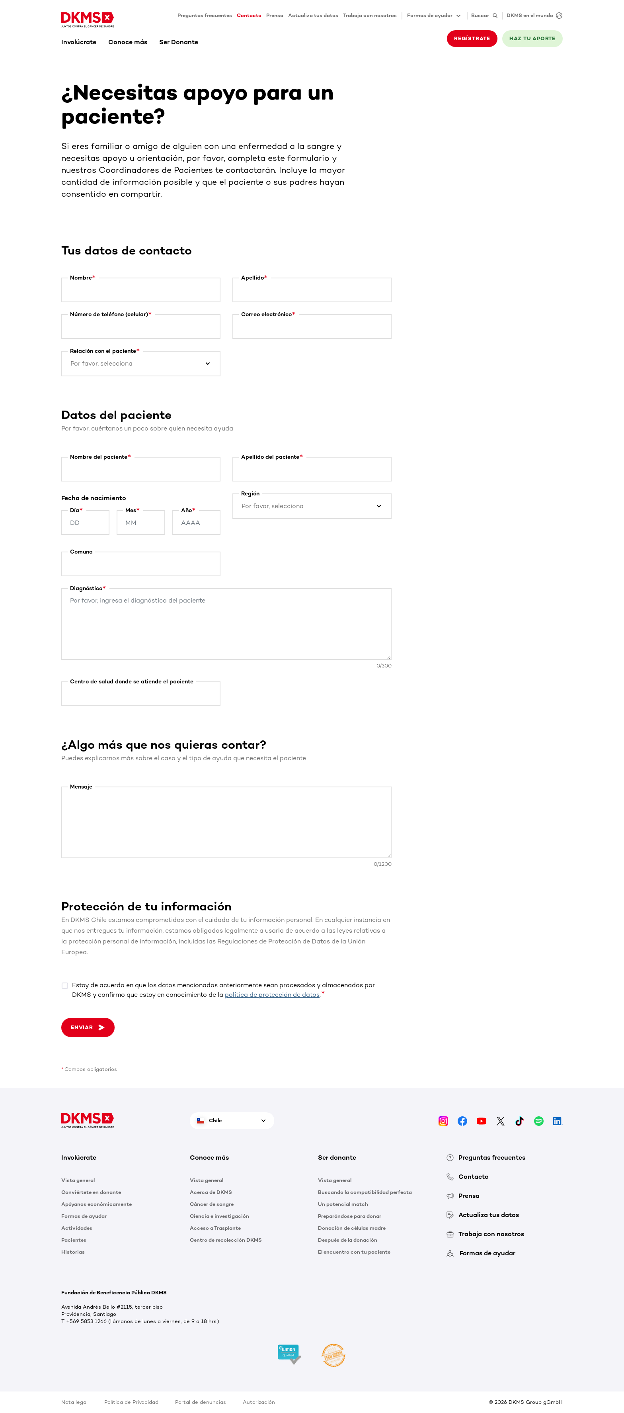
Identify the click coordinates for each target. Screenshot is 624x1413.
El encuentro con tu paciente (354, 1252)
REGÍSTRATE (472, 38)
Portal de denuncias (200, 1402)
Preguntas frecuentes (204, 15)
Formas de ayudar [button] (434, 16)
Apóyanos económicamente (96, 1204)
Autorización (259, 1402)
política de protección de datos (272, 994)
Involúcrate (78, 42)
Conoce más (127, 42)
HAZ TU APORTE (532, 38)
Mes (130, 510)
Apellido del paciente (270, 457)
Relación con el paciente (103, 351)
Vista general (78, 1180)
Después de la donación (347, 1240)
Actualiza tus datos (313, 15)
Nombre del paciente (98, 457)
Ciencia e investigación (219, 1216)
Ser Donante (178, 42)
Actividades (76, 1228)
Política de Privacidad (131, 1402)
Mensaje (81, 786)
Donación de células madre (352, 1228)
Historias (73, 1252)
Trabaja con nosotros (370, 15)
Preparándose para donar (349, 1216)
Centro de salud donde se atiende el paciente (131, 681)
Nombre (81, 277)
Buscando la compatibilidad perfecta (365, 1192)
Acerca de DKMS (211, 1192)
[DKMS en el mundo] (532, 16)
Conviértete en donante (91, 1192)
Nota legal (74, 1402)
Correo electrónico (266, 314)
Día (74, 510)
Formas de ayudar (84, 1216)
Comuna (81, 551)
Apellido (252, 277)
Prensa (274, 15)
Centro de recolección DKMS (226, 1240)
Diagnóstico (86, 588)
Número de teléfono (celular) (109, 314)
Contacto (249, 15)
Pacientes (73, 1240)
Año (186, 510)
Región (250, 493)
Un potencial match (343, 1204)
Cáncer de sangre (212, 1204)
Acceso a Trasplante (215, 1228)
